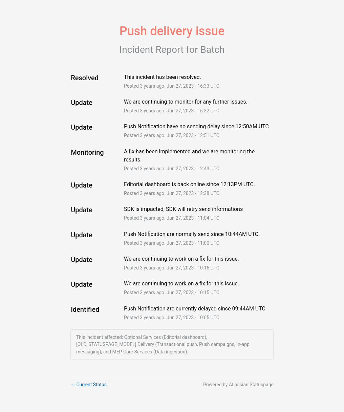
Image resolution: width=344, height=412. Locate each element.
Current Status (88, 384)
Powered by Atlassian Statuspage (238, 384)
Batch (212, 49)
